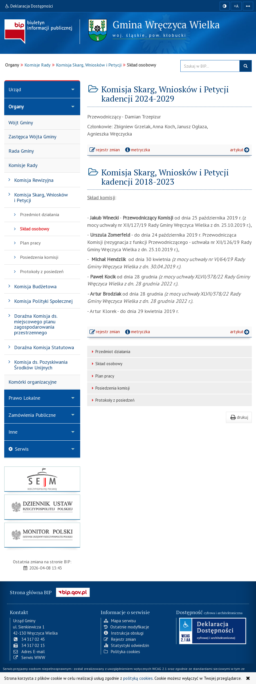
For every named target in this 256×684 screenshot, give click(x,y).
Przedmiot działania (110, 351)
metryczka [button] (137, 149)
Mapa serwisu (120, 620)
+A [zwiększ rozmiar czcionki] (236, 6)
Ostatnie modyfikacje (126, 627)
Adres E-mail (29, 651)
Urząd (14, 89)
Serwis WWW (29, 657)
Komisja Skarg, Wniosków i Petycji (89, 65)
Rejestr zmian (120, 639)
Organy (16, 106)
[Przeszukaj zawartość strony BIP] (210, 66)
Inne (12, 432)
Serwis (18, 449)
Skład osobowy (106, 363)
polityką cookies (138, 678)
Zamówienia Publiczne (32, 415)
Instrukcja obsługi (123, 633)
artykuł (240, 149)
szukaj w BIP (245, 66)
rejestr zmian (105, 150)
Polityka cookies (122, 651)
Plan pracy (102, 376)
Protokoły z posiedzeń (112, 400)
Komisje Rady (37, 65)
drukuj (239, 417)
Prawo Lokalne (24, 398)
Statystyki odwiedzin (126, 645)
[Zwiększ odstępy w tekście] (248, 6)
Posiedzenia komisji (110, 388)
